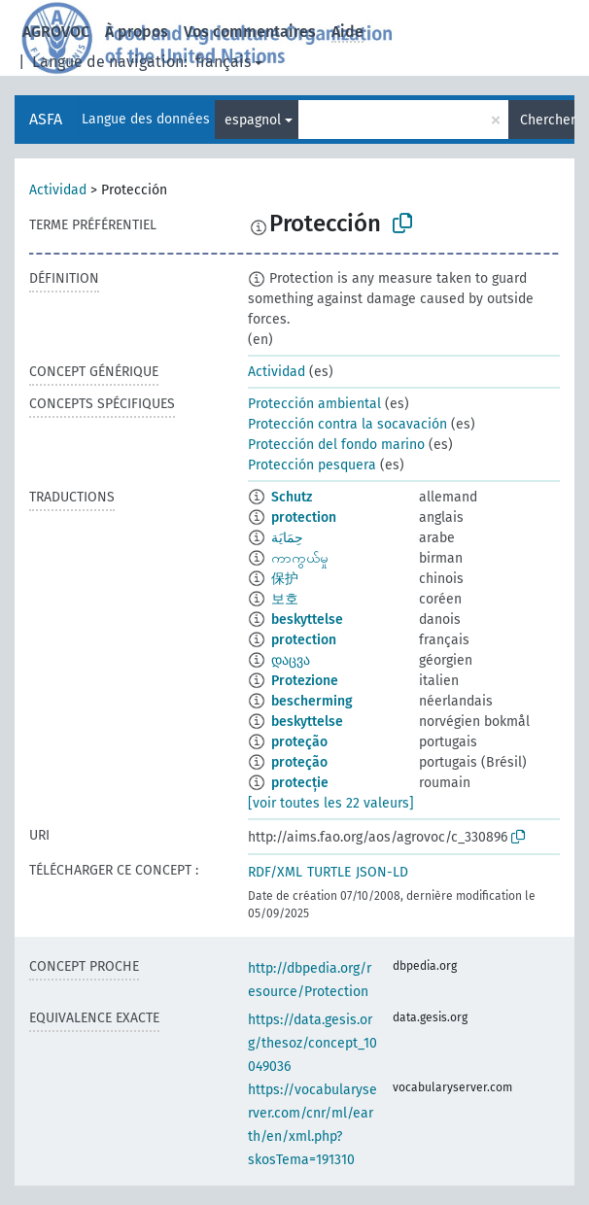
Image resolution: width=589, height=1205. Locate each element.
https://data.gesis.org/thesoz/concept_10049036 (312, 1043)
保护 (284, 578)
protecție (300, 783)
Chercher (547, 120)
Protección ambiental (314, 404)
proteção (299, 742)
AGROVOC (55, 31)
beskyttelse (307, 619)
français (223, 61)
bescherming (312, 701)
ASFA (45, 119)
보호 (284, 599)
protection (303, 517)
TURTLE (329, 872)
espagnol (253, 120)
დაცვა (290, 660)
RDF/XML (275, 872)
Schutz (291, 497)
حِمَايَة (287, 538)
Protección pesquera (312, 465)
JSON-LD (382, 872)
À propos (136, 31)
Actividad (58, 190)
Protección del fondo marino (336, 444)
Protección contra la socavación (347, 424)
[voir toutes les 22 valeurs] (331, 803)
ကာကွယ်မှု (300, 558)
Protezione (304, 680)
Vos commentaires (250, 31)
